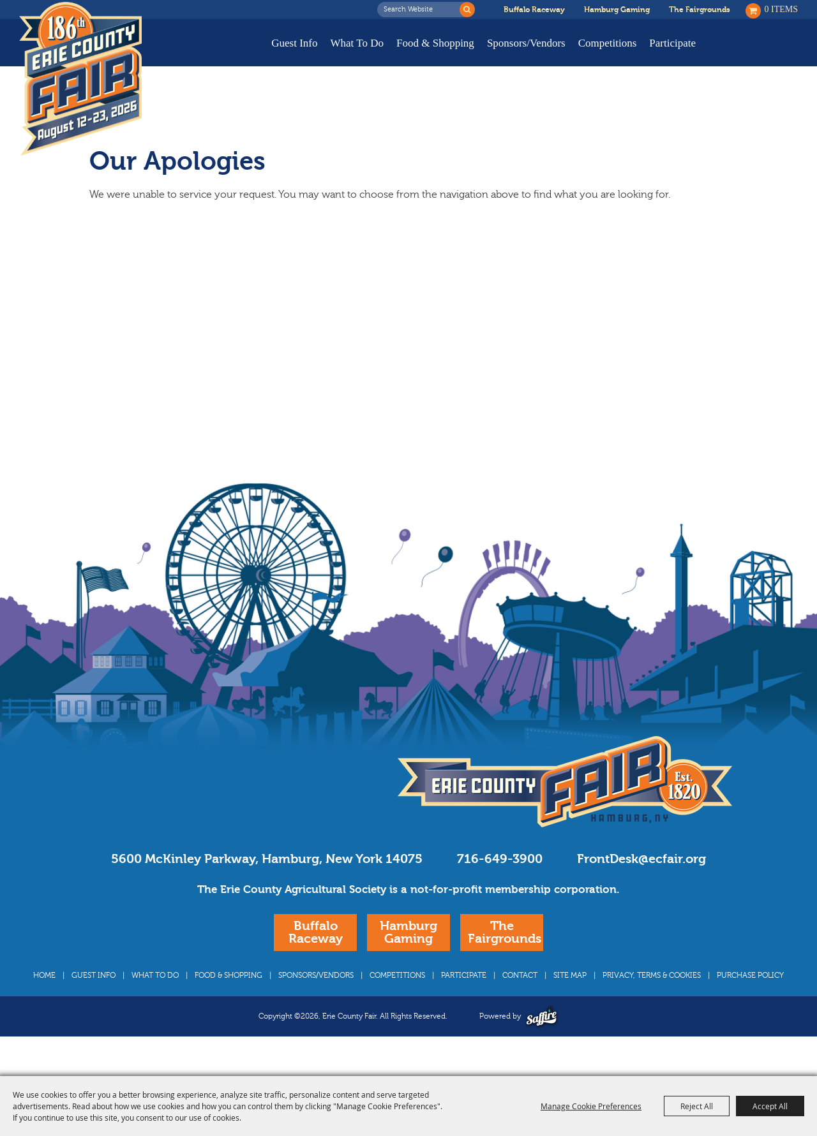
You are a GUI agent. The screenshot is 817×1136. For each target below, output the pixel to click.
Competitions (607, 43)
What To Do (357, 43)
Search (467, 9)
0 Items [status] (781, 9)
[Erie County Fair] (80, 79)
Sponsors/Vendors (526, 43)
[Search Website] (422, 9)
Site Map (570, 999)
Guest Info (294, 43)
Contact (519, 999)
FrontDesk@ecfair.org (641, 883)
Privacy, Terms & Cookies (652, 999)
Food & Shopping (435, 43)
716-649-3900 (500, 883)
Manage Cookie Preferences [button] (591, 1106)
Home (44, 999)
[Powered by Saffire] (541, 1040)
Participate (672, 43)
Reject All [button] (696, 1106)
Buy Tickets (758, 52)
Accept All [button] (770, 1106)
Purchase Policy (750, 999)
